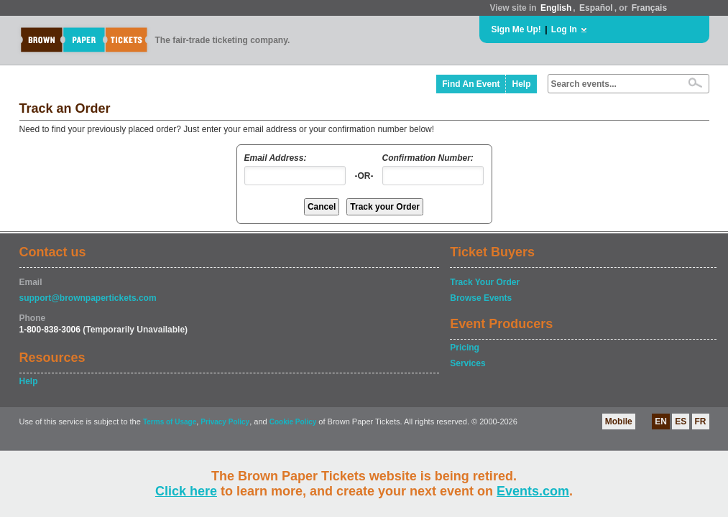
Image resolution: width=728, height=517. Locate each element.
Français (649, 8)
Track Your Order (485, 282)
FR (700, 421)
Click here (186, 491)
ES (680, 421)
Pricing (464, 348)
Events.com (533, 491)
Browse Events (481, 298)
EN (661, 421)
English (555, 8)
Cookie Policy (293, 422)
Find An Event (470, 84)
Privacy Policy (225, 422)
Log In (564, 29)
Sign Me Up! (516, 29)
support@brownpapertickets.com (88, 298)
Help (521, 84)
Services (467, 363)
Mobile (618, 421)
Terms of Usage (169, 422)
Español (596, 8)
